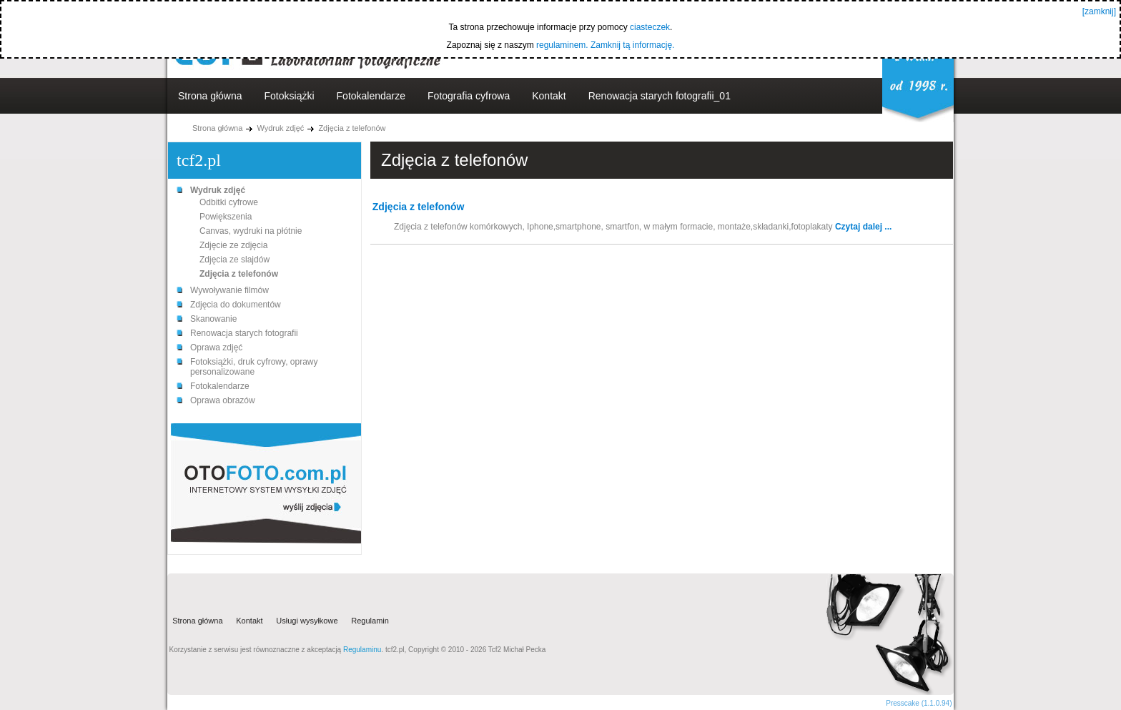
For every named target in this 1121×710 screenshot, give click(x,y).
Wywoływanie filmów (229, 290)
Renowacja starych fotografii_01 (659, 96)
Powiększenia (225, 217)
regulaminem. (562, 45)
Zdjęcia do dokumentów (235, 305)
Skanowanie (213, 319)
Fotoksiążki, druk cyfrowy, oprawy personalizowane (254, 367)
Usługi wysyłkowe (306, 620)
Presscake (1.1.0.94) (919, 703)
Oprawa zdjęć (216, 347)
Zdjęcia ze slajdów (234, 260)
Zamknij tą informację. (632, 45)
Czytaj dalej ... (863, 227)
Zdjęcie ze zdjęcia (233, 245)
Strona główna (210, 96)
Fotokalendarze (371, 96)
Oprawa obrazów (222, 400)
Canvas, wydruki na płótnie (250, 231)
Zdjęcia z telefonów (351, 128)
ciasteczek (650, 27)
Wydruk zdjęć (280, 128)
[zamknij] (1099, 11)
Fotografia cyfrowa (469, 96)
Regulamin (370, 620)
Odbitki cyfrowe (228, 202)
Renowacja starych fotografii (244, 333)
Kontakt (549, 96)
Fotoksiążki (290, 96)
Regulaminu (362, 650)
